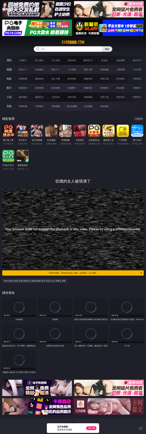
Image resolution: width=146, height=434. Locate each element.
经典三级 (104, 78)
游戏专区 (72, 60)
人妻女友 (55, 97)
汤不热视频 (72, 106)
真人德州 (39, 60)
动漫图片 (72, 87)
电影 (9, 78)
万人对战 (55, 60)
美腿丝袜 (88, 87)
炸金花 (104, 60)
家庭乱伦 (39, 97)
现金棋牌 (120, 60)
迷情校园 (88, 97)
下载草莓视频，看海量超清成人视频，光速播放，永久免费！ (95, 273)
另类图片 (137, 87)
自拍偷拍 (39, 69)
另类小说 (104, 97)
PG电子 (22, 60)
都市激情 (23, 97)
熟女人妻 (88, 69)
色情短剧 (104, 106)
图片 (9, 88)
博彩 (9, 60)
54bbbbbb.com (73, 42)
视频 (9, 69)
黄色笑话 (120, 97)
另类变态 (137, 78)
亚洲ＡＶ (23, 69)
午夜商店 (39, 106)
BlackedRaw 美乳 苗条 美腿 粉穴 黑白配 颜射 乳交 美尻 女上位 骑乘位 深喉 (34, 281)
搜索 (107, 49)
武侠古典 (72, 97)
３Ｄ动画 (72, 69)
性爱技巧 (137, 97)
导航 (9, 106)
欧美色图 (55, 87)
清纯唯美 (104, 87)
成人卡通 (55, 78)
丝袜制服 (104, 69)
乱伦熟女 (120, 78)
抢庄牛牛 (137, 60)
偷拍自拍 (39, 78)
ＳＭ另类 (137, 69)
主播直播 (120, 69)
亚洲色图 (39, 87)
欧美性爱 (72, 78)
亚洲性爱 (23, 78)
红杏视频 (88, 106)
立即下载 (91, 428)
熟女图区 (120, 87)
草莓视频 (55, 106)
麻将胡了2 (88, 60)
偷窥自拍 (23, 87)
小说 (9, 97)
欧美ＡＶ (55, 69)
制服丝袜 (88, 78)
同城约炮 (23, 106)
